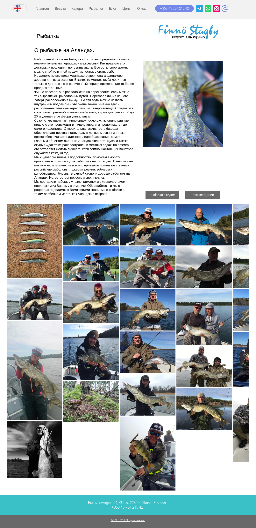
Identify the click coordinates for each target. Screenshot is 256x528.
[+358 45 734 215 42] (174, 8)
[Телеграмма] (199, 8)
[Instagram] (216, 8)
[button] (225, 8)
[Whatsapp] (208, 8)
